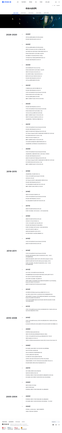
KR (55, 2)
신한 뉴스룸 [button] (47, 2)
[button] (6, 2)
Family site (53, 421)
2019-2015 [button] (23, 13)
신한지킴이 (23, 421)
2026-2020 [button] (15, 13)
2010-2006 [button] (38, 13)
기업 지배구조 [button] (23, 2)
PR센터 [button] (41, 2)
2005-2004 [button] (46, 13)
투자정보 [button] (30, 2)
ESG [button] (36, 2)
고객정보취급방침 (17, 421)
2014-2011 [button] (31, 13)
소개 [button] (17, 2)
